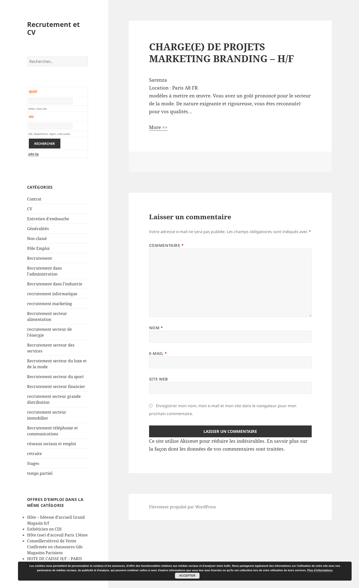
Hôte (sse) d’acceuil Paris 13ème (57, 535)
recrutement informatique (52, 293)
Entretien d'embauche (48, 218)
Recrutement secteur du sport (55, 376)
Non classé (37, 238)
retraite (34, 453)
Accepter (187, 575)
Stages (33, 463)
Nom (156, 328)
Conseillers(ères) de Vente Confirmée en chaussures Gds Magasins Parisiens (55, 546)
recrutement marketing (49, 303)
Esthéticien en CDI (44, 529)
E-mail (158, 353)
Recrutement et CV (53, 28)
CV (29, 209)
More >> (158, 127)
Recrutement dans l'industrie (54, 284)
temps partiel (39, 473)
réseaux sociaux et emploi (51, 443)
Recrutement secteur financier (56, 386)
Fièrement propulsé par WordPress (182, 507)
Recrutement (39, 258)
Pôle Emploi (38, 248)
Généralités (38, 228)
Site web (158, 379)
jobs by (34, 154)
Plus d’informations (320, 570)
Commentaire (166, 245)
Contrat (34, 199)
